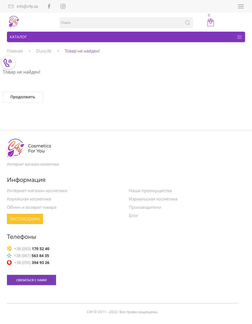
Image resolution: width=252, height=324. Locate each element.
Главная (15, 51)
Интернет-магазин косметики (37, 190)
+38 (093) (28, 248)
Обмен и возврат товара (31, 207)
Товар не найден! (82, 51)
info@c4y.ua (23, 6)
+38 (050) (28, 262)
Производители (145, 207)
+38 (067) (28, 255)
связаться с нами (31, 280)
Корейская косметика (29, 199)
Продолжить (22, 96)
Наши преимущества (150, 190)
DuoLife (44, 51)
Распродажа (25, 219)
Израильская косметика (153, 199)
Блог (133, 215)
